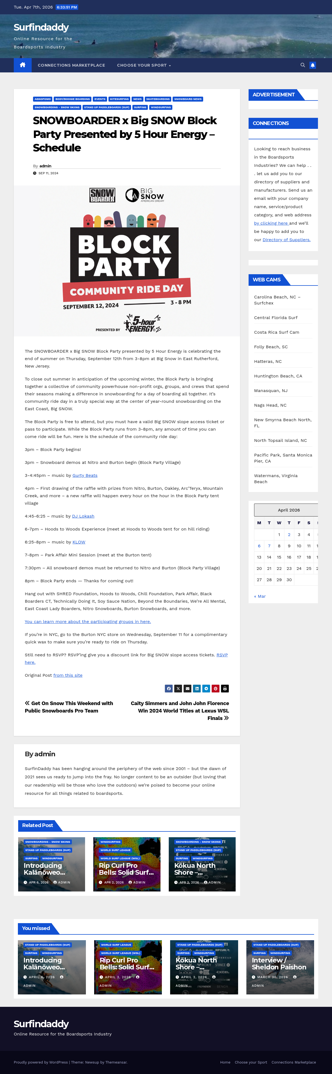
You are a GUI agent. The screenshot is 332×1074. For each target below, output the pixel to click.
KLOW (78, 542)
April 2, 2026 (118, 977)
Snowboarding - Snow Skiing (57, 107)
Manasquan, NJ (271, 390)
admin (45, 166)
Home (225, 1062)
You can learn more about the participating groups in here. (88, 621)
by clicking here (271, 223)
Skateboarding (158, 98)
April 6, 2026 (42, 977)
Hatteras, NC (268, 361)
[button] (303, 65)
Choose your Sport (142, 65)
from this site (68, 675)
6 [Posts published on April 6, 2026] (259, 545)
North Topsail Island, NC (280, 440)
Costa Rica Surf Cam (277, 332)
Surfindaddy (41, 27)
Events (99, 98)
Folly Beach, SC (271, 346)
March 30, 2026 (273, 977)
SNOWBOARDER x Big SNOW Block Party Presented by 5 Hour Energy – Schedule (124, 134)
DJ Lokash (83, 516)
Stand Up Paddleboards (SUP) (106, 107)
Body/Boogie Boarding (72, 98)
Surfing (140, 107)
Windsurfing (161, 107)
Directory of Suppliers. (287, 239)
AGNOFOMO (43, 98)
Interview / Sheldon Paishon (279, 963)
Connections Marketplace (71, 65)
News (137, 98)
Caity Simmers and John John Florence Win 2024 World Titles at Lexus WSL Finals (180, 710)
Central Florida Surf (276, 317)
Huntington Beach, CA (278, 376)
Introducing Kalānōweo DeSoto (43, 872)
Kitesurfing (119, 98)
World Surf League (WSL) (120, 858)
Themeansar (116, 1062)
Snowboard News (188, 98)
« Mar (260, 596)
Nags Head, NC (270, 405)
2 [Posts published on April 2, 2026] (289, 534)
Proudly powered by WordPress (41, 1062)
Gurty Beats (84, 475)
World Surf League (115, 850)
